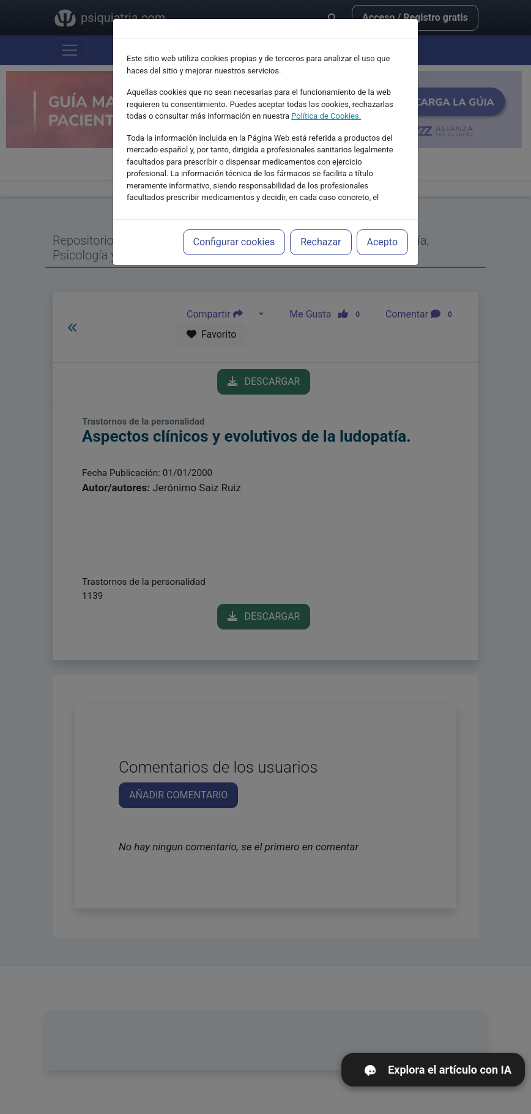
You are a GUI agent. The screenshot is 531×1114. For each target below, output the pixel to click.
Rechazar (320, 232)
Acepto (382, 232)
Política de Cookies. (326, 106)
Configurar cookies (234, 232)
